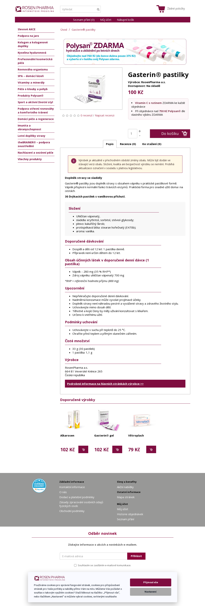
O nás (63, 492)
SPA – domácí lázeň (31, 76)
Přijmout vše (150, 582)
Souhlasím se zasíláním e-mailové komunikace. (102, 565)
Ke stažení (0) (151, 144)
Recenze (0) (128, 144)
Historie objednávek (130, 514)
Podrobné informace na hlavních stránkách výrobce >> (105, 384)
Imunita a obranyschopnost (29, 127)
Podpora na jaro (28, 36)
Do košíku (174, 133)
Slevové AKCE (26, 29)
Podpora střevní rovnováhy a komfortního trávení (36, 110)
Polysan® (174, 111)
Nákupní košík (125, 19)
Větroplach (136, 435)
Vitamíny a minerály (31, 82)
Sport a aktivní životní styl (35, 102)
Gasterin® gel (104, 435)
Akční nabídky (125, 487)
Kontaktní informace (72, 487)
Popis (110, 144)
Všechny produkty (30, 159)
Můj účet (105, 19)
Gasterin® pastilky (84, 29)
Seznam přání (125, 519)
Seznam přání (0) (84, 19)
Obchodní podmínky (71, 511)
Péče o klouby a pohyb (33, 89)
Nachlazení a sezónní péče (35, 152)
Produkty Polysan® (30, 95)
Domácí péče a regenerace (36, 119)
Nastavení (151, 591)
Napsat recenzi (104, 115)
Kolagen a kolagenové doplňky (33, 44)
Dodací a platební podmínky (76, 497)
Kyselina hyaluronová (32, 52)
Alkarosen (67, 435)
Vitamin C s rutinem (148, 103)
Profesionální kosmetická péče (35, 61)
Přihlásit (136, 556)
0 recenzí (86, 115)
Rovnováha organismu (33, 69)
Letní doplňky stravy (31, 136)
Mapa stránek (125, 497)
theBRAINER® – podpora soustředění (34, 144)
